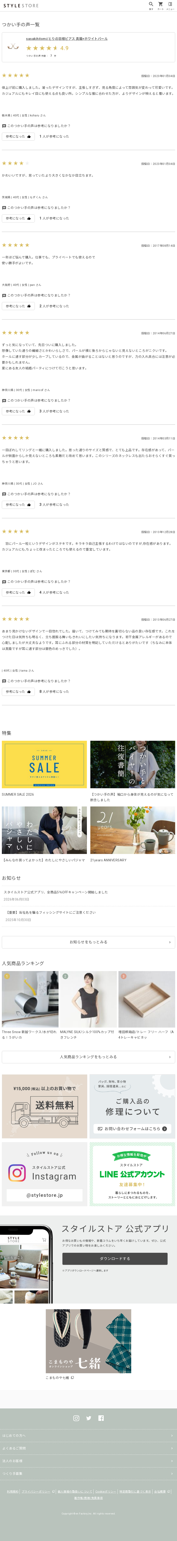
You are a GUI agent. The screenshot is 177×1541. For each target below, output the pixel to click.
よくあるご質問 (14, 1448)
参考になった (18, 137)
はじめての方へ (14, 1435)
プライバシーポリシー (36, 1491)
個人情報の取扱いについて (75, 1491)
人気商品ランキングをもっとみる (88, 1057)
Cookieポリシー (105, 1491)
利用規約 (12, 1491)
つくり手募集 (12, 1474)
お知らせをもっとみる (89, 942)
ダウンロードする (115, 1259)
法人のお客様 (12, 1461)
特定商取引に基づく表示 (135, 1491)
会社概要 (160, 1491)
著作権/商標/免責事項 (88, 1498)
